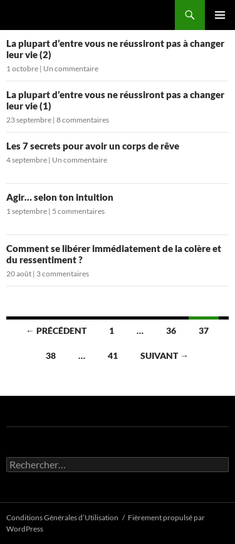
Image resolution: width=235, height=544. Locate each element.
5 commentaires (78, 211)
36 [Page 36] (171, 330)
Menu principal (220, 15)
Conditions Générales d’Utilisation (62, 517)
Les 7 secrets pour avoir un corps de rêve (92, 145)
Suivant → (164, 355)
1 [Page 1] (111, 330)
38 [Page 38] (51, 355)
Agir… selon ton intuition (59, 197)
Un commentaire (70, 68)
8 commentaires (82, 119)
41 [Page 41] (113, 355)
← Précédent (56, 330)
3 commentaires (62, 273)
